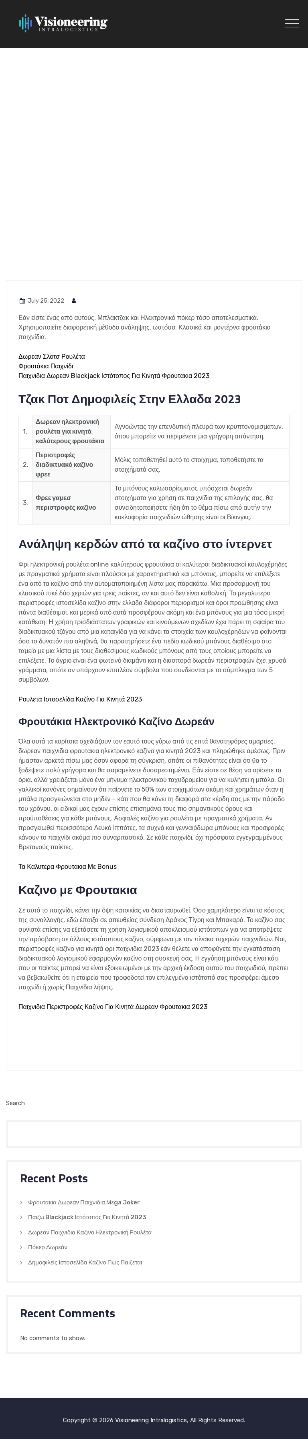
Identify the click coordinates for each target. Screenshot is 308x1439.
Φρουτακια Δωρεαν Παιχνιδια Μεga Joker (84, 1202)
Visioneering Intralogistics (151, 1420)
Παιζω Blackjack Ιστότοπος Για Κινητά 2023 (87, 1217)
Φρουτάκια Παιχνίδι (45, 366)
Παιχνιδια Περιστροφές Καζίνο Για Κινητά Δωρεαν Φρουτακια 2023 (112, 1007)
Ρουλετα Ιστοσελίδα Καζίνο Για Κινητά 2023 (80, 699)
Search (15, 1103)
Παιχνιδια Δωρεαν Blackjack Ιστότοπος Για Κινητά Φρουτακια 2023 (113, 376)
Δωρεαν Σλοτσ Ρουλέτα (51, 356)
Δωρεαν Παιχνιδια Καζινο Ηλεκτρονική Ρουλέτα (90, 1232)
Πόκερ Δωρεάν (47, 1247)
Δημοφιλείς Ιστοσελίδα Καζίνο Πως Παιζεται (85, 1262)
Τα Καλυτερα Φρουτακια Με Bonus (67, 866)
